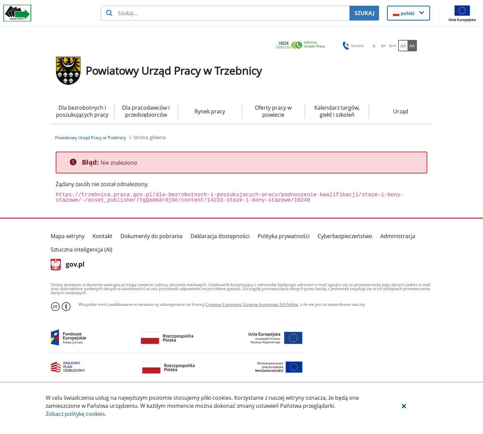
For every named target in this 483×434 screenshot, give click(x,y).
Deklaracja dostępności (220, 236)
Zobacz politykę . (76, 414)
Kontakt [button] (352, 45)
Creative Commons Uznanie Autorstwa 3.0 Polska (252, 304)
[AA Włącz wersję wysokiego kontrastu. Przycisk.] (412, 45)
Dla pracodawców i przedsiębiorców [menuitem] (146, 111)
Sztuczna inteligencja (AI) (81, 249)
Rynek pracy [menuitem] (210, 111)
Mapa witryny (68, 236)
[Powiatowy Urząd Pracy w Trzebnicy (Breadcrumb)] (90, 137)
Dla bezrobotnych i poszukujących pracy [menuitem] (82, 111)
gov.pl (68, 265)
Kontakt (102, 236)
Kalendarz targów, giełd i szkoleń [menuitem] (337, 111)
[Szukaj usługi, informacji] (225, 13)
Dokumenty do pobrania (151, 236)
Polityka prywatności (284, 236)
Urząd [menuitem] (400, 111)
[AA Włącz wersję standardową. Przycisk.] (403, 45)
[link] (302, 45)
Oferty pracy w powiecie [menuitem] (273, 111)
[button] (404, 406)
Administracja (397, 236)
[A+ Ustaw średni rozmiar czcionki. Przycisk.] (383, 46)
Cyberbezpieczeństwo (345, 236)
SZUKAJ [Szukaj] (364, 13)
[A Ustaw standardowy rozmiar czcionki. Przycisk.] (374, 46)
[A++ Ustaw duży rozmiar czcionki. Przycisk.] (393, 46)
